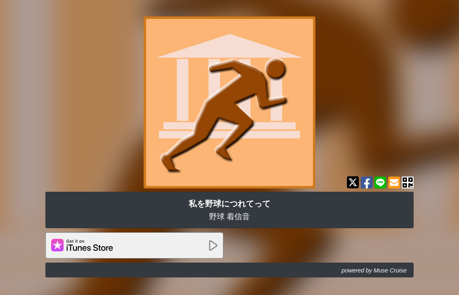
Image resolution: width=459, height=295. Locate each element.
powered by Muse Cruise (374, 270)
